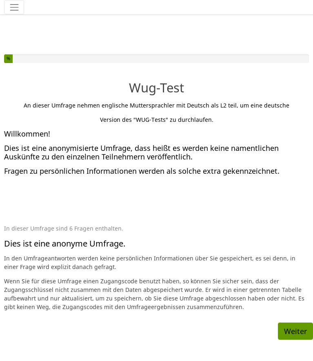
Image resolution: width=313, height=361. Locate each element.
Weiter (295, 331)
